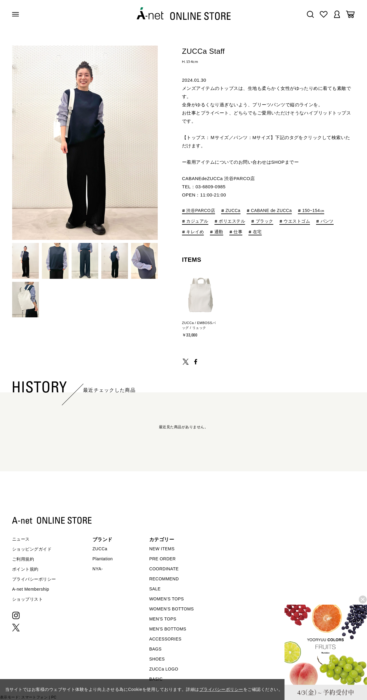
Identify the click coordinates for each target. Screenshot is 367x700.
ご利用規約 (23, 559)
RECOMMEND (164, 578)
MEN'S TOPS (162, 618)
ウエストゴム (297, 221)
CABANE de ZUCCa (271, 210)
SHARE (195, 361)
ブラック (264, 221)
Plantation (103, 558)
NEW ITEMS (162, 548)
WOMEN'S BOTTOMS (171, 608)
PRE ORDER (162, 558)
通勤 (218, 232)
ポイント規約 (25, 569)
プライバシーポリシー (34, 579)
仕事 (238, 232)
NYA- (98, 568)
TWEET (185, 361)
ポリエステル (232, 221)
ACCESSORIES (165, 639)
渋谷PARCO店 (200, 210)
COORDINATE (164, 568)
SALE (155, 588)
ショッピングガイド (32, 549)
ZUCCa (233, 210)
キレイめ (195, 232)
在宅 (257, 232)
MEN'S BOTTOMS (167, 629)
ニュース (21, 539)
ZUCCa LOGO (163, 669)
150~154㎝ (313, 210)
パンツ (327, 221)
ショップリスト (27, 599)
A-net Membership (30, 589)
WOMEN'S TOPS (166, 598)
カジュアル (197, 221)
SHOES (157, 659)
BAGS (155, 649)
